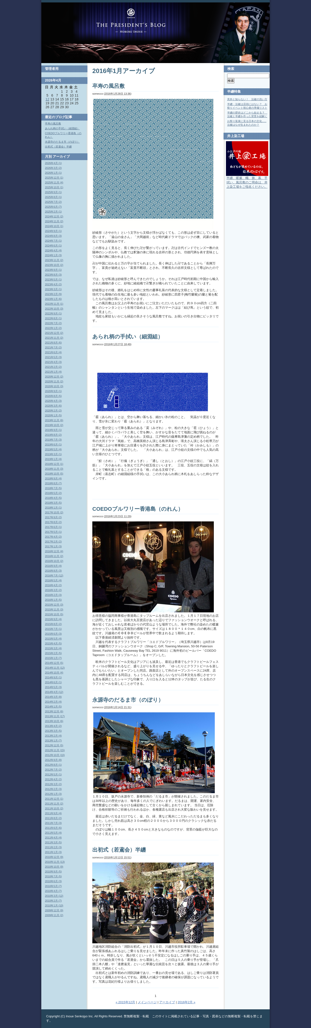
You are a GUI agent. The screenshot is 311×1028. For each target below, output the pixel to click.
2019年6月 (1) (53, 444)
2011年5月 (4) (53, 832)
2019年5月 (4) (53, 449)
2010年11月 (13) (55, 861)
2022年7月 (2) (53, 323)
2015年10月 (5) (54, 614)
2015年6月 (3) (53, 633)
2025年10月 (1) (54, 187)
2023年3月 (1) (53, 289)
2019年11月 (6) (54, 420)
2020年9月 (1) (53, 391)
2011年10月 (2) (54, 808)
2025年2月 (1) (53, 211)
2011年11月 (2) (54, 803)
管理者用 (52, 69)
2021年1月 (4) (53, 371)
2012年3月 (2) (53, 784)
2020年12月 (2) (54, 376)
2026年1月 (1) (53, 172)
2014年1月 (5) (53, 706)
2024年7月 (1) (53, 240)
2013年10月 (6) (54, 721)
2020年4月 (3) (53, 400)
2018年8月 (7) (53, 483)
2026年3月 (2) (53, 167)
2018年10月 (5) (54, 473)
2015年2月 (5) (53, 653)
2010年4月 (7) (53, 890)
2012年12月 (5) (54, 745)
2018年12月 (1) (54, 463)
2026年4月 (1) (53, 163)
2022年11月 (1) (54, 303)
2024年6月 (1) (53, 245)
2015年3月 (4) (53, 648)
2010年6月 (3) (53, 881)
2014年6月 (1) (53, 682)
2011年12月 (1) (54, 798)
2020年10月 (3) (54, 386)
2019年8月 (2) (53, 434)
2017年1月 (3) (53, 546)
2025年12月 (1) (54, 177)
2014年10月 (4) (54, 672)
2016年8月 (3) (53, 570)
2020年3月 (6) (53, 405)
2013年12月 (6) (54, 711)
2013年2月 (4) (53, 735)
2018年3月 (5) (53, 502)
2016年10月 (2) (54, 560)
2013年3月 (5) (53, 730)
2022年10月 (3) (54, 308)
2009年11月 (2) (54, 915)
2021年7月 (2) (53, 347)
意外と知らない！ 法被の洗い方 (247, 99)
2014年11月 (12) (55, 667)
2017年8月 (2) (53, 522)
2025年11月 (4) (54, 182)
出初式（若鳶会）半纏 (119, 850)
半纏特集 (234, 91)
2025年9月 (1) (53, 192)
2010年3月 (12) (54, 895)
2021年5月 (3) (53, 357)
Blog (131, 20)
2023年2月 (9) (53, 294)
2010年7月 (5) (53, 876)
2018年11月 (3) (54, 468)
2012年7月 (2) (53, 769)
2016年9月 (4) (53, 565)
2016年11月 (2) (54, 556)
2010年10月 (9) (54, 866)
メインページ (147, 1002)
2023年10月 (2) (54, 264)
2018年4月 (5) (53, 497)
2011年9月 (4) (53, 813)
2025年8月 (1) (53, 197)
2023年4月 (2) (53, 284)
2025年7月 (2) (53, 201)
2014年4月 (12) (54, 692)
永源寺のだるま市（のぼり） (128, 700)
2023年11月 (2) (54, 260)
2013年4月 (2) (53, 725)
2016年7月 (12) (54, 575)
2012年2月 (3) (53, 789)
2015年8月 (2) (53, 624)
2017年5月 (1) (53, 531)
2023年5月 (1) (53, 279)
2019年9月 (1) (53, 429)
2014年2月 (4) (53, 701)
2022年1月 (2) (53, 328)
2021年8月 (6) (53, 342)
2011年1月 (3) (53, 852)
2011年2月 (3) (53, 847)
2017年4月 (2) (53, 536)
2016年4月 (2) (53, 585)
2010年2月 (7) (53, 900)
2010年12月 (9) (54, 856)
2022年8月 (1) (53, 318)
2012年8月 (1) (53, 764)
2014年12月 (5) (54, 662)
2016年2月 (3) (53, 594)
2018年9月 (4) (53, 478)
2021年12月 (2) (54, 332)
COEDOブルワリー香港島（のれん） (137, 509)
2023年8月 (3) (53, 274)
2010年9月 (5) (53, 871)
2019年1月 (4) (53, 459)
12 (47, 99)
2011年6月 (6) (53, 827)
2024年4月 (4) (53, 250)
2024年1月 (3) (53, 255)
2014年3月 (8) (53, 696)
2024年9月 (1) (53, 231)
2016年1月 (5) (53, 599)
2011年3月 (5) (53, 842)
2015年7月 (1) (53, 628)
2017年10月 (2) (54, 512)
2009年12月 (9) (54, 910)
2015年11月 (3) (54, 609)
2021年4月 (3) (53, 362)
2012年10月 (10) (55, 755)
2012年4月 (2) (53, 779)
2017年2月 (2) (53, 541)
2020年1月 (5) (53, 415)
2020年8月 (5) (53, 396)
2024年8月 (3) (53, 235)
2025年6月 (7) (53, 206)
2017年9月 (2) (53, 517)
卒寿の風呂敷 (108, 86)
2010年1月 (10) (54, 905)
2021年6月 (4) (53, 352)
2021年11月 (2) (54, 337)
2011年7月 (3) (53, 823)
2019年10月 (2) (54, 425)
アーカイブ (167, 1002)
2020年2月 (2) (53, 410)
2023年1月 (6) (53, 298)
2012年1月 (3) (53, 793)
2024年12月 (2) (54, 216)
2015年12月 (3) (54, 604)
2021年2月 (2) (53, 366)
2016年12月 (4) (54, 551)
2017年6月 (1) (53, 527)
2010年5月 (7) (53, 886)
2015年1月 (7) (53, 658)
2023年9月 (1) (53, 269)
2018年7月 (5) (53, 488)
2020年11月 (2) (54, 381)
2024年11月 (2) (54, 221)
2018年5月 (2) (53, 493)
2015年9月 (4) (53, 619)
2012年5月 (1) (53, 774)
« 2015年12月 (125, 1002)
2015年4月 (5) (53, 643)
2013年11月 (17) (55, 716)
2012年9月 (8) (53, 759)
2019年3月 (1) (53, 454)
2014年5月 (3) (53, 687)
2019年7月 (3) (53, 439)
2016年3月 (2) (53, 590)
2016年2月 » (186, 1002)
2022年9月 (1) (53, 313)
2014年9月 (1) (53, 677)
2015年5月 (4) (53, 638)
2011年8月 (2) (53, 818)
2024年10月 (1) (54, 226)
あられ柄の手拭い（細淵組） (127, 337)
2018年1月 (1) (53, 507)
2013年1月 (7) (53, 740)
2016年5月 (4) (53, 580)
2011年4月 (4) (53, 837)
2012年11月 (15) (55, 750)
